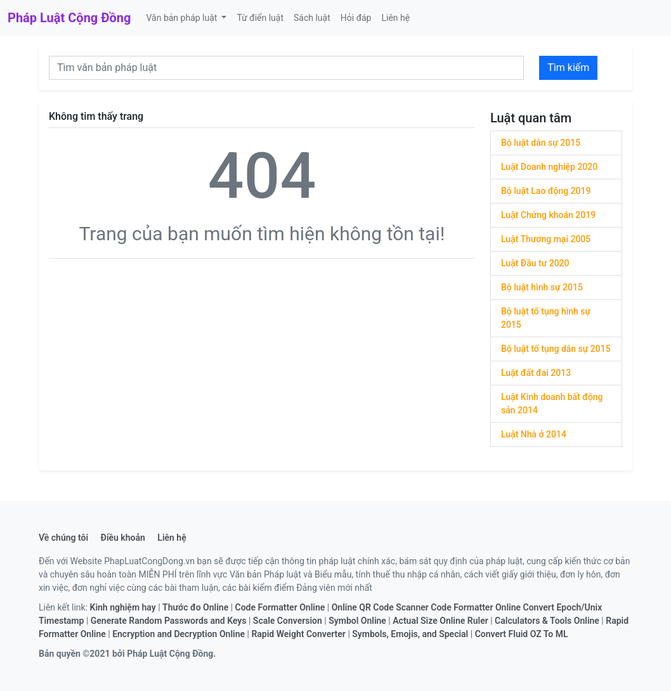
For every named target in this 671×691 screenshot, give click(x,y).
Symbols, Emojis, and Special (410, 634)
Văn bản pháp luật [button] (182, 18)
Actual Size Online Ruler (440, 621)
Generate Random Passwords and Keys (169, 621)
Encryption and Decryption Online (178, 634)
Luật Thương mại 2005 (545, 239)
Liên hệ (395, 18)
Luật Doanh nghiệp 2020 (549, 167)
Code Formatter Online (280, 607)
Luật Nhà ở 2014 (533, 434)
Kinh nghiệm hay (123, 607)
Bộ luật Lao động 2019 (545, 191)
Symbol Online (357, 621)
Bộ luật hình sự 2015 (542, 287)
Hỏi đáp (356, 18)
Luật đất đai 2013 (536, 373)
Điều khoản (123, 538)
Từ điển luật (260, 18)
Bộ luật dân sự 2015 (540, 143)
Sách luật (312, 18)
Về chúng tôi (63, 538)
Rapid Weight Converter (298, 634)
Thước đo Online (195, 607)
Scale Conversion (287, 621)
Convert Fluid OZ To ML (521, 634)
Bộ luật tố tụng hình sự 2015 (545, 318)
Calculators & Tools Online (547, 621)
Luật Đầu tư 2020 (535, 263)
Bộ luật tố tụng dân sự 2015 (556, 349)
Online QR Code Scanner (380, 607)
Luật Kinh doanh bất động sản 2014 (552, 403)
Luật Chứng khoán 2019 (548, 215)
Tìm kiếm (568, 67)
